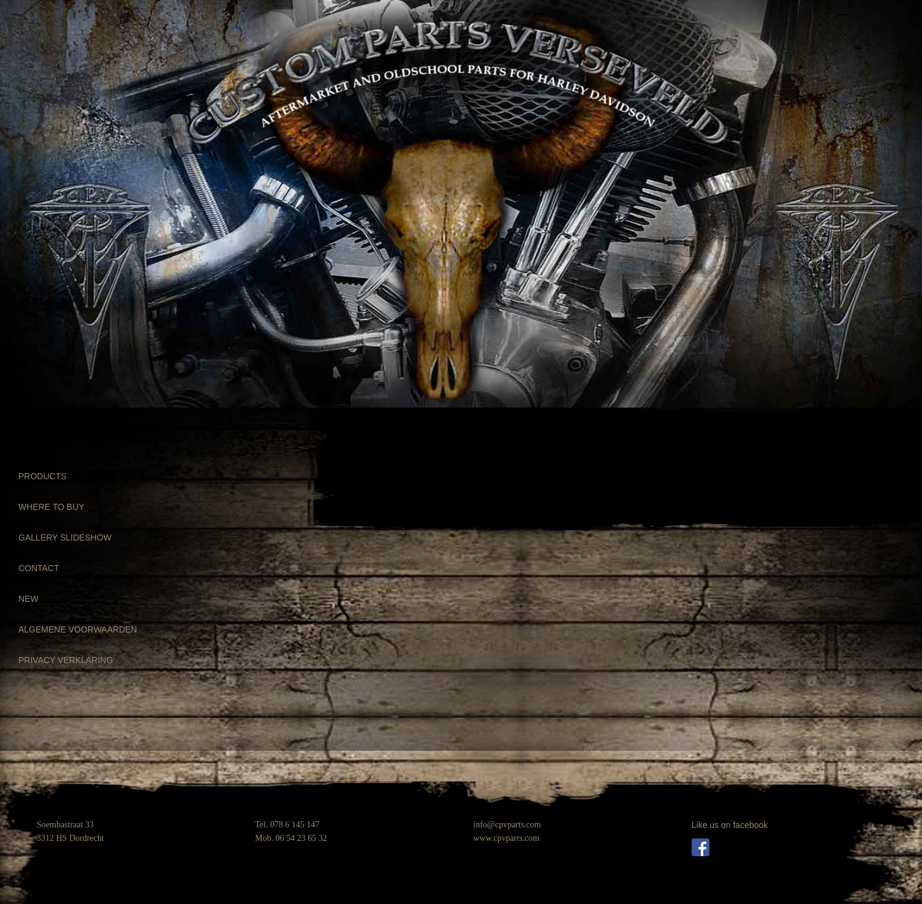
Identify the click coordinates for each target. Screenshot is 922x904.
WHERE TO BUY (51, 507)
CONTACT (38, 568)
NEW (28, 599)
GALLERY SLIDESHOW (64, 537)
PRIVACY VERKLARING (65, 660)
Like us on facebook (730, 825)
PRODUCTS (42, 476)
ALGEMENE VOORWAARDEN (77, 629)
